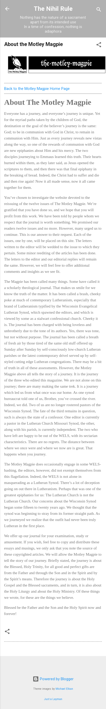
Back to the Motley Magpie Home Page (37, 88)
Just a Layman (53, 699)
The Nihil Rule (53, 8)
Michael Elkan (64, 689)
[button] (99, 46)
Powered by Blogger (53, 679)
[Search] (99, 10)
